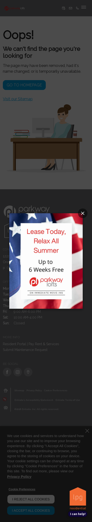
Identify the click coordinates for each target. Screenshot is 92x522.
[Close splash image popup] (82, 213)
